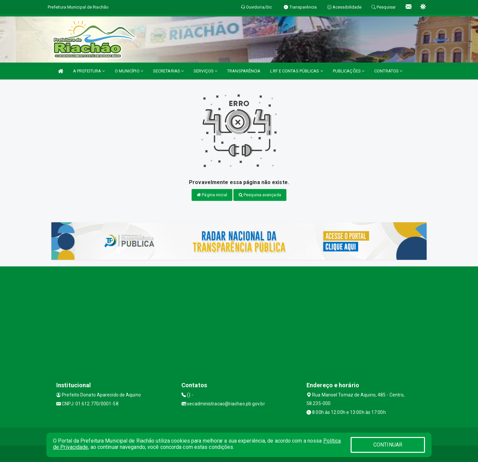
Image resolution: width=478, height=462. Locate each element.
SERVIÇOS (205, 70)
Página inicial (212, 194)
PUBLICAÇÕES (348, 70)
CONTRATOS (388, 70)
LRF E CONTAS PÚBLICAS (296, 70)
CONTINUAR (387, 445)
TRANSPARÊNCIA (243, 70)
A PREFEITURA (89, 70)
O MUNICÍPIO (129, 70)
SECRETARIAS (168, 70)
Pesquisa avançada (260, 194)
